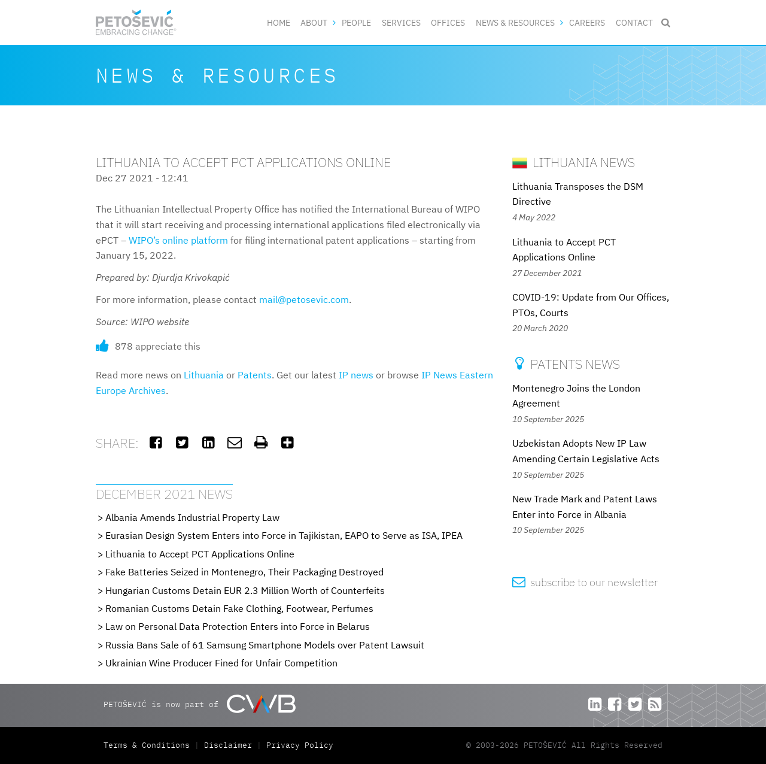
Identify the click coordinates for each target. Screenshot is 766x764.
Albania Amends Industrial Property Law (192, 517)
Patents (255, 375)
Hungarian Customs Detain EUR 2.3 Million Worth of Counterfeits (245, 590)
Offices (448, 22)
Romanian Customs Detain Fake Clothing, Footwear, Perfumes (239, 608)
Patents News (566, 363)
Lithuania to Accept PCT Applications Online (199, 554)
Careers (587, 22)
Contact (634, 22)
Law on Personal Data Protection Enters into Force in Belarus (237, 626)
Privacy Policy (299, 745)
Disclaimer (228, 745)
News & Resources (515, 22)
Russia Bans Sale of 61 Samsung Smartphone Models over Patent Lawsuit (264, 645)
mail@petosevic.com (304, 299)
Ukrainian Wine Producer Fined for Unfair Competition (221, 663)
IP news (356, 375)
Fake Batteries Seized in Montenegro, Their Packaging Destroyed (244, 572)
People (356, 22)
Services (401, 22)
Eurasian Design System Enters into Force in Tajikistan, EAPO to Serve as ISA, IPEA (284, 535)
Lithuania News (573, 162)
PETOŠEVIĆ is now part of (200, 704)
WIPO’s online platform (178, 240)
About (313, 22)
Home (278, 22)
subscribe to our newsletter (585, 582)
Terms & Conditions (149, 745)
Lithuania (204, 375)
